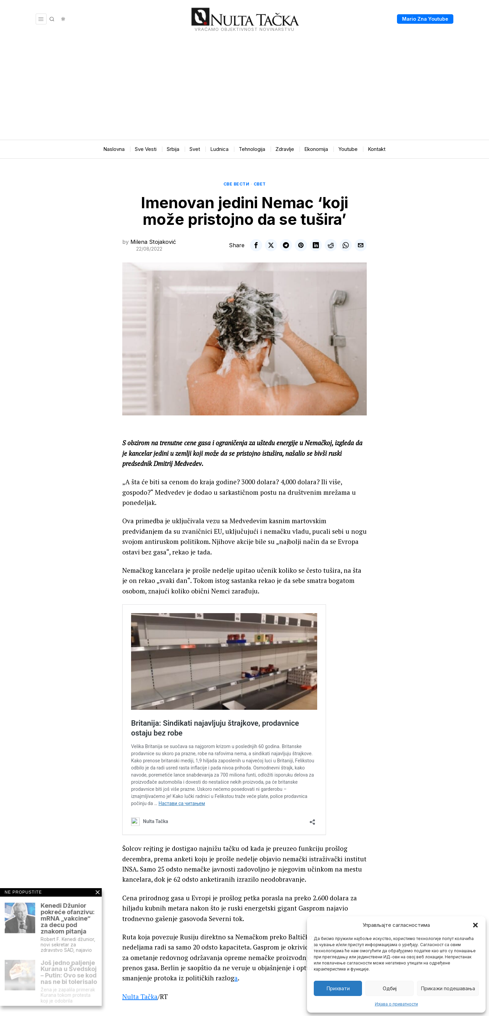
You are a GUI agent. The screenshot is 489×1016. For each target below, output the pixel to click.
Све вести (236, 184)
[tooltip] (256, 245)
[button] (475, 925)
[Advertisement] (244, 88)
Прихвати (338, 988)
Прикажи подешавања (448, 988)
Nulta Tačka (140, 996)
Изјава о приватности (396, 1004)
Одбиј (390, 988)
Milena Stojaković (153, 241)
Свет (260, 184)
